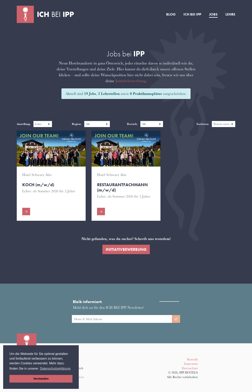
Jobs (213, 14)
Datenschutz (190, 368)
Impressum (191, 363)
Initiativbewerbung (130, 80)
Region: (76, 124)
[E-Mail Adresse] (122, 319)
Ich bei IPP (192, 14)
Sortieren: (202, 124)
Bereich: (132, 124)
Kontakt (192, 359)
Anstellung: (24, 124)
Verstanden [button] (41, 378)
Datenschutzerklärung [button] (55, 368)
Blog (171, 14)
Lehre (230, 14)
